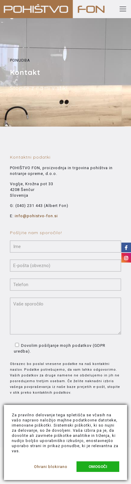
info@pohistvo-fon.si (36, 216)
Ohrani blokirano (50, 466)
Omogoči (98, 466)
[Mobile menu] (123, 9)
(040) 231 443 (29, 205)
